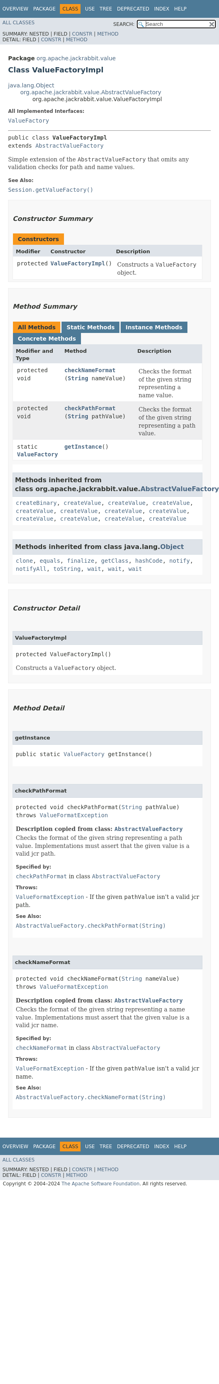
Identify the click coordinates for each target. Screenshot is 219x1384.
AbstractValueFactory (69, 145)
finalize (80, 560)
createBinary (36, 503)
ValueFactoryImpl (78, 263)
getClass (114, 560)
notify (179, 560)
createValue (82, 503)
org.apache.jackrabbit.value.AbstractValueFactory (90, 92)
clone (24, 560)
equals (50, 560)
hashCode (148, 560)
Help (180, 9)
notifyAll (31, 569)
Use (90, 9)
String (78, 378)
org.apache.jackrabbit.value (76, 58)
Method (108, 34)
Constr (82, 34)
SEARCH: (124, 24)
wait (94, 569)
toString (67, 569)
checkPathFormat (89, 408)
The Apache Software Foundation (101, 1184)
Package (44, 9)
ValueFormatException (74, 815)
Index (162, 9)
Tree (106, 9)
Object (172, 547)
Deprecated (133, 9)
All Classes (18, 22)
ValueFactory (28, 120)
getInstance (83, 446)
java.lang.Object (31, 85)
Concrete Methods (47, 338)
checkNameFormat (89, 370)
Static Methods (90, 327)
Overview (15, 9)
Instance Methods (153, 327)
